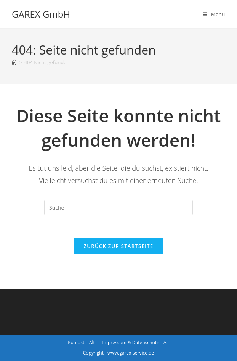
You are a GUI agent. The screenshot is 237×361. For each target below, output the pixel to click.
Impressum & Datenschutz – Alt (135, 342)
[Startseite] (14, 62)
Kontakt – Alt (81, 342)
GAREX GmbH (41, 14)
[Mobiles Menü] (214, 14)
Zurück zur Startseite (119, 246)
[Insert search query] (118, 207)
